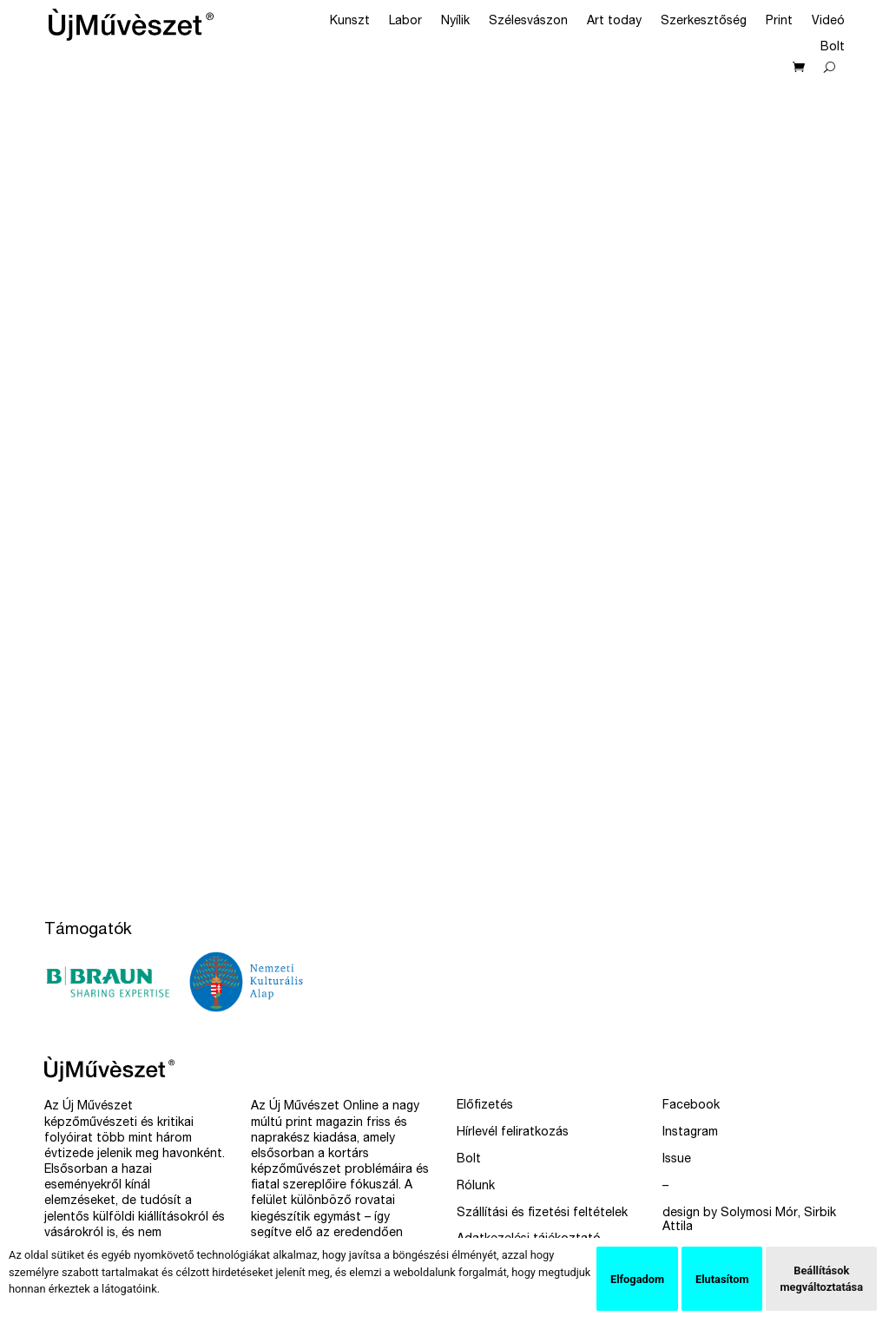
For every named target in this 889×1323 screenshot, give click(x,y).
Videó (828, 22)
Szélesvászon (528, 22)
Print (779, 22)
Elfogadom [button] (637, 1279)
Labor (405, 22)
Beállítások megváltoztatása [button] (821, 1278)
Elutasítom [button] (721, 1279)
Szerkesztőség (704, 22)
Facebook (691, 1106)
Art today (614, 22)
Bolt (832, 48)
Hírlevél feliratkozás (513, 1133)
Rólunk (476, 1187)
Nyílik (455, 22)
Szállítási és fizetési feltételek (542, 1214)
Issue (676, 1160)
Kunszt (350, 22)
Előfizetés (485, 1106)
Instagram (690, 1133)
